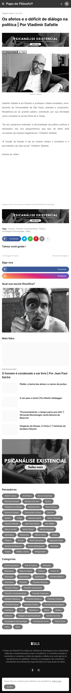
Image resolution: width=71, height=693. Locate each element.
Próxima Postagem (60, 256)
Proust (21, 540)
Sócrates (54, 546)
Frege (19, 518)
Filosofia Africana (40, 582)
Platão (54, 535)
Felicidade (9, 582)
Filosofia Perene (11, 604)
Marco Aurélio (11, 529)
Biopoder (47, 565)
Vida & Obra (60, 621)
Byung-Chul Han (32, 501)
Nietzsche (24, 535)
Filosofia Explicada (40, 593)
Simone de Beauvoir (13, 546)
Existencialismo (57, 576)
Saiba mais (56, 681)
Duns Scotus (51, 507)
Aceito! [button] (10, 687)
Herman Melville (11, 524)
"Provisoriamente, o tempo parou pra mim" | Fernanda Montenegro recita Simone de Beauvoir (42, 415)
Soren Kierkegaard (36, 546)
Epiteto (8, 518)
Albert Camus (10, 496)
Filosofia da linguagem (54, 604)
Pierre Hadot (40, 535)
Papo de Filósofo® (19, 4)
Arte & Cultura (31, 565)
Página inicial (7, 13)
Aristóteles (27, 496)
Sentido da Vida (53, 616)
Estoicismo (39, 576)
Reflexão (8, 616)
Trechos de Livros (40, 621)
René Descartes (36, 540)
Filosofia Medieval (12, 599)
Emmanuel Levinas (33, 512)
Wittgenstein (40, 551)
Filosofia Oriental (55, 599)
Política (42, 229)
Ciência (41, 571)
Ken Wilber (49, 524)
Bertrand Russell (12, 501)
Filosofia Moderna (34, 599)
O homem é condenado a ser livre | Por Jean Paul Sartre (34, 375)
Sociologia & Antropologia (13, 231)
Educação (9, 576)
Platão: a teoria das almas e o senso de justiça (43, 384)
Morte (46, 610)
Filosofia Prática (31, 604)
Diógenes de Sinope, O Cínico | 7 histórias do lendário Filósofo (43, 427)
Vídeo (28, 231)
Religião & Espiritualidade (29, 616)
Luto (21, 610)
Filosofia (18, 13)
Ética (18, 627)
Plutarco (8, 540)
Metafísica (33, 610)
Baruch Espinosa (45, 496)
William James (22, 551)
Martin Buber (28, 529)
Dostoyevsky (34, 507)
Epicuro (50, 512)
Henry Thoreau (53, 518)
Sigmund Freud (56, 540)
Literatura (9, 610)
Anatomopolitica (12, 565)
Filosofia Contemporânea (27, 229)
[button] (3, 4)
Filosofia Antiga (11, 588)
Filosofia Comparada (33, 588)
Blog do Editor (26, 571)
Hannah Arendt (34, 518)
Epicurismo (24, 576)
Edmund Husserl (12, 512)
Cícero (48, 501)
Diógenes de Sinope (13, 507)
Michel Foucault (46, 529)
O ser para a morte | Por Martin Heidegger (41, 398)
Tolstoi (7, 551)
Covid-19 (55, 571)
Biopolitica (9, 571)
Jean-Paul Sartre (32, 524)
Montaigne (9, 535)
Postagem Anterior (11, 256)
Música (58, 610)
